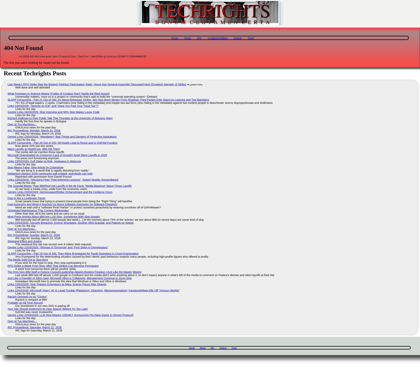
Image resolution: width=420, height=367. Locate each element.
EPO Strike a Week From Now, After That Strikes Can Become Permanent (53, 266)
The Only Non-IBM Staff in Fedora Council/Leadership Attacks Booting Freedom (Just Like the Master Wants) (74, 272)
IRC (199, 38)
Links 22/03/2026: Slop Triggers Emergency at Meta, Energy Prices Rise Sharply (57, 284)
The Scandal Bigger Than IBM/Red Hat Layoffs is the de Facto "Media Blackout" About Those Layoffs (70, 186)
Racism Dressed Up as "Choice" (27, 297)
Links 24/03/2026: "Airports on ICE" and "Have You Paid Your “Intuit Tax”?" (53, 106)
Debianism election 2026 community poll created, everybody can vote (50, 174)
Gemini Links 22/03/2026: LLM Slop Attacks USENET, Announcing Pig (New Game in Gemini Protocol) (70, 315)
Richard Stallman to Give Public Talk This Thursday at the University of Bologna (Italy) (60, 118)
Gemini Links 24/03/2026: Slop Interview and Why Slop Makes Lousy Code (53, 112)
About (187, 38)
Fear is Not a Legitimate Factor (27, 198)
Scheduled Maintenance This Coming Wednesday (38, 211)
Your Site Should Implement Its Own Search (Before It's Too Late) (48, 309)
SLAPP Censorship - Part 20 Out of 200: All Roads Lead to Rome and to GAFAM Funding (62, 143)
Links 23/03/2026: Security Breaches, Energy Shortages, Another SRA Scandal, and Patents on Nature (71, 223)
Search (238, 38)
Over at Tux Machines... (22, 124)
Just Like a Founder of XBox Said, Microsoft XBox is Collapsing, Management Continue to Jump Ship (70, 278)
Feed (251, 38)
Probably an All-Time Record (25, 303)
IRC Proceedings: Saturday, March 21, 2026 (35, 328)
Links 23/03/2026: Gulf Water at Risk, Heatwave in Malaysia (44, 161)
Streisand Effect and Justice (25, 241)
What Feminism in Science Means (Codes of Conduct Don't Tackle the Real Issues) (59, 94)
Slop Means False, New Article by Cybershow (35, 168)
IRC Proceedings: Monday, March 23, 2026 (34, 131)
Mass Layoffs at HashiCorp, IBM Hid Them (34, 149)
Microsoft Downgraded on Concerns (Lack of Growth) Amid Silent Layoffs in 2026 (57, 155)
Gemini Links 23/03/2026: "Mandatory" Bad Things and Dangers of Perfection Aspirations (62, 137)
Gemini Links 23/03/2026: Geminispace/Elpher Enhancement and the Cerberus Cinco (60, 192)
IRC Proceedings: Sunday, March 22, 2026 (34, 235)
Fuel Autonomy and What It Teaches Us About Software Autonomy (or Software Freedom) (62, 204)
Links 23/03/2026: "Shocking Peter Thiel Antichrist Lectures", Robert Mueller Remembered (63, 180)
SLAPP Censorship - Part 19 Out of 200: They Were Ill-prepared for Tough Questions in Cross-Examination (73, 254)
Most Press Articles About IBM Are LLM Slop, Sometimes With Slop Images (54, 217)
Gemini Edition (218, 38)
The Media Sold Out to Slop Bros (28, 260)
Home (174, 38)
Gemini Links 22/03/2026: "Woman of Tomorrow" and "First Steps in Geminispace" (58, 248)
